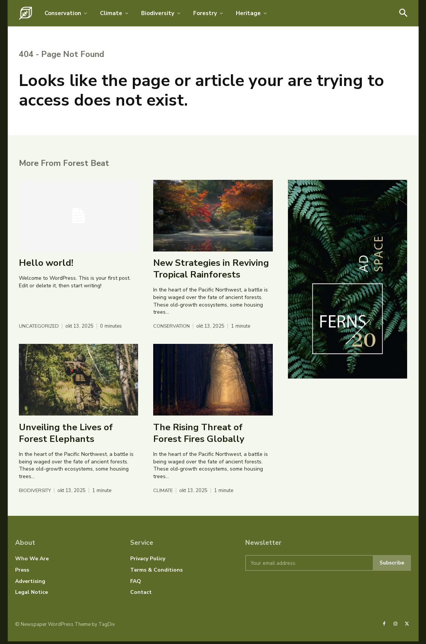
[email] (308, 565)
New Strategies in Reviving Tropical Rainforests (211, 271)
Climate (163, 493)
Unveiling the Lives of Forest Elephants (66, 435)
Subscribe (391, 565)
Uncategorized (39, 329)
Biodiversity (35, 493)
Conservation (172, 329)
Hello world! (46, 265)
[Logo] (25, 13)
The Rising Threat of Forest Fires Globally (199, 435)
